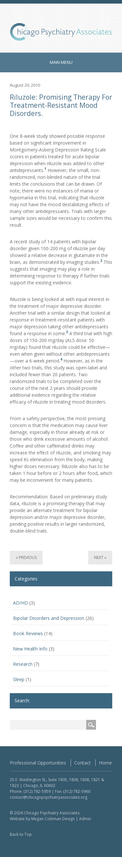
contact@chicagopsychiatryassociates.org (48, 797)
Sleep (18, 679)
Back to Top (21, 834)
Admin (85, 818)
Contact (82, 763)
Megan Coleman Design (53, 818)
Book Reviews (28, 633)
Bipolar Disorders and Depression (48, 618)
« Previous (26, 557)
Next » (100, 557)
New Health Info (30, 649)
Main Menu (61, 62)
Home (105, 763)
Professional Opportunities (38, 763)
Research (23, 664)
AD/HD (20, 603)
